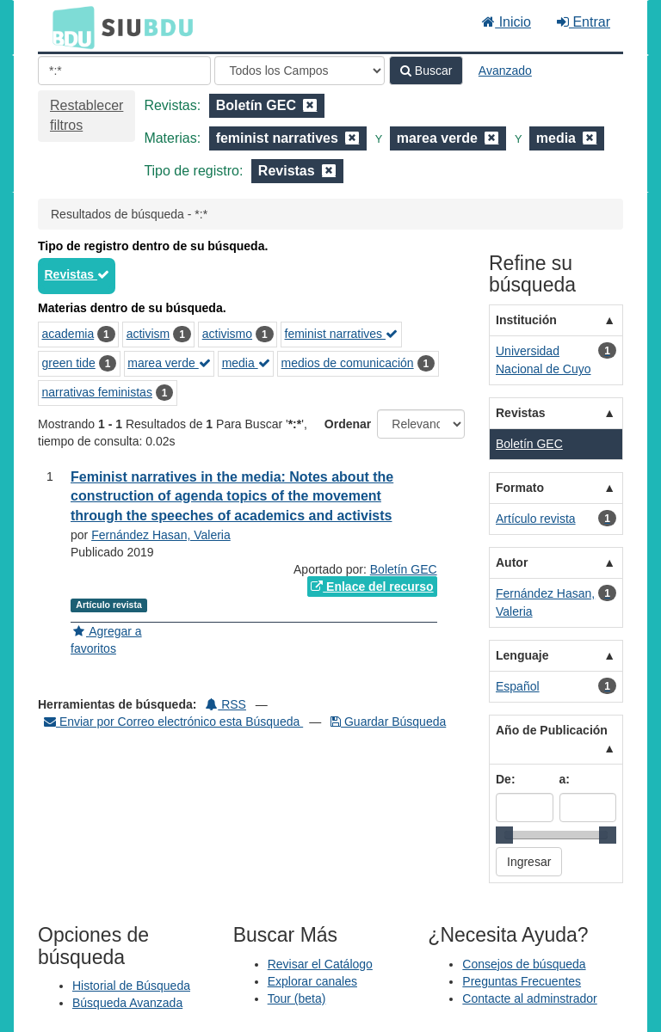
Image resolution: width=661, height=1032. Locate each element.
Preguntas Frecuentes (521, 981)
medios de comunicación (347, 363)
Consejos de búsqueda (523, 964)
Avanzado (505, 70)
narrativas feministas (97, 392)
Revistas (77, 274)
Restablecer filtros (86, 115)
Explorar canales (312, 981)
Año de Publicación (552, 730)
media (246, 363)
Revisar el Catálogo (320, 964)
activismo (227, 334)
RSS (226, 704)
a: (564, 779)
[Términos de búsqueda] (124, 70)
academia (68, 334)
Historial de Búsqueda (131, 985)
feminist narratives (341, 334)
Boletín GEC (403, 569)
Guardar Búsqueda (388, 721)
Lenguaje (522, 655)
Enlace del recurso (372, 586)
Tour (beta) (297, 998)
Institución (526, 320)
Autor (512, 562)
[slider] (504, 835)
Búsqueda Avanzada (127, 1003)
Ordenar (347, 424)
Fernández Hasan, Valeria (161, 535)
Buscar (426, 70)
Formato (520, 487)
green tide (69, 363)
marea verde (168, 363)
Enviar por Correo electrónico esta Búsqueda (173, 721)
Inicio (506, 22)
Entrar (583, 22)
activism (148, 334)
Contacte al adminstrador (529, 998)
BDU (68, 26)
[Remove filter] (310, 105)
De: (506, 779)
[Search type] (299, 70)
